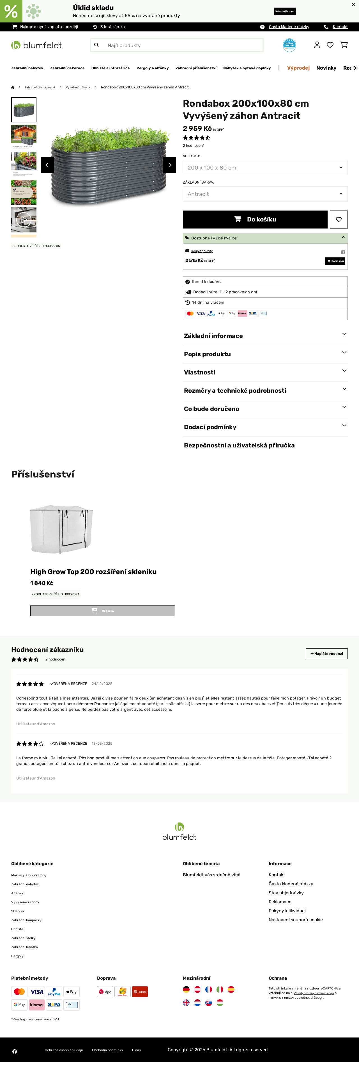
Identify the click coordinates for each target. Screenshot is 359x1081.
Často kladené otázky (289, 26)
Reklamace (280, 920)
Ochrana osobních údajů (70, 1068)
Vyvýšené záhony (89, 87)
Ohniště (19, 947)
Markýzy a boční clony (34, 893)
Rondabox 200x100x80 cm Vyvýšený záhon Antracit (158, 87)
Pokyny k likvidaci (287, 929)
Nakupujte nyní (276, 11)
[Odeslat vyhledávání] (96, 45)
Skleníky (20, 929)
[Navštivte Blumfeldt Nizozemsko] (197, 1021)
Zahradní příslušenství (45, 87)
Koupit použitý (205, 251)
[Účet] (317, 45)
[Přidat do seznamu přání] (339, 220)
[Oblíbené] (330, 45)
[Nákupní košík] (344, 45)
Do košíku (255, 219)
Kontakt (340, 26)
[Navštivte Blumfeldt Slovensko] (208, 1021)
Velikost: (191, 156)
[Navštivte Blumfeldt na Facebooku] (14, 1070)
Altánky (19, 911)
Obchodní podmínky (126, 1068)
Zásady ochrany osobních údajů (318, 1012)
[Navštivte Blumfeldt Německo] (186, 1008)
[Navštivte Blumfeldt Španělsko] (231, 1008)
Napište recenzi (321, 669)
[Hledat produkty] (177, 45)
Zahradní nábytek (30, 902)
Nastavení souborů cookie (296, 938)
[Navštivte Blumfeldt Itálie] (220, 1008)
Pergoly (19, 974)
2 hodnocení (193, 146)
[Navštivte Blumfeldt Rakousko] (197, 1008)
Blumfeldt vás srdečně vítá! (211, 893)
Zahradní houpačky (31, 938)
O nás (163, 1068)
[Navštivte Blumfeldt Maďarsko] (220, 1021)
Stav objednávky (286, 911)
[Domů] (18, 87)
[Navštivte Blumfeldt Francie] (208, 1008)
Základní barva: (198, 182)
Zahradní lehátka (29, 965)
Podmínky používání (284, 1016)
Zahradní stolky (27, 956)
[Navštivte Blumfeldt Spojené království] (186, 1021)
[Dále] (355, 68)
